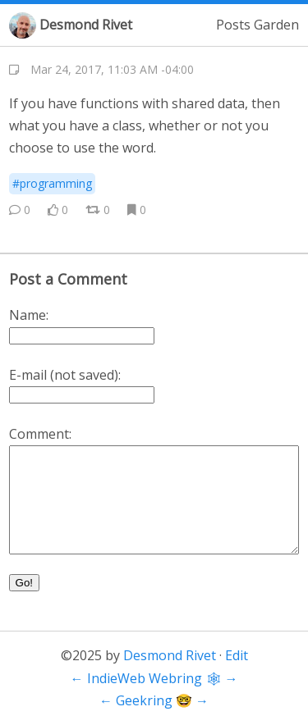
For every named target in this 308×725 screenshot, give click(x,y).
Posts (233, 25)
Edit (236, 655)
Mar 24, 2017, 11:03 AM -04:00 (112, 69)
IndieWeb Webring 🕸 (154, 678)
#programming (52, 183)
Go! (24, 583)
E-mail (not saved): (65, 375)
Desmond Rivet (85, 25)
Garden (276, 25)
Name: (28, 315)
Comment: (40, 434)
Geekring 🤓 (154, 700)
